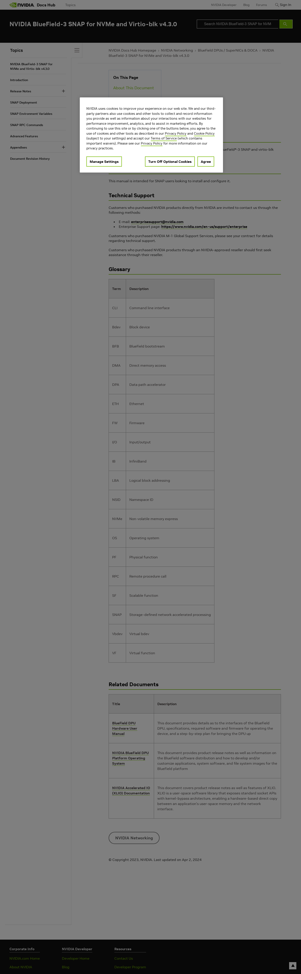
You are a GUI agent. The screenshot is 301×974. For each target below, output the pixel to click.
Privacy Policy (175, 133)
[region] (151, 135)
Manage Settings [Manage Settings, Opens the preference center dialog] (104, 161)
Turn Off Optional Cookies (169, 161)
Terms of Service (164, 138)
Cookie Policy (204, 133)
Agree (206, 161)
